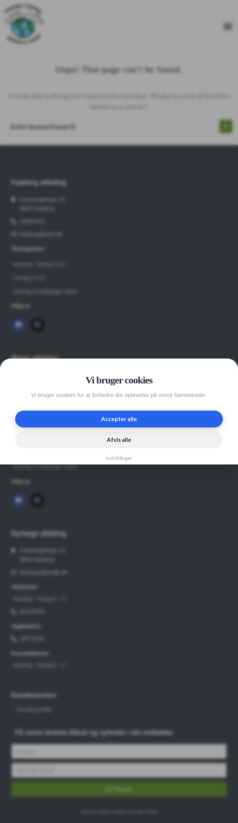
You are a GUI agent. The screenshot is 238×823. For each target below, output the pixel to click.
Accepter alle (119, 418)
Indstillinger (119, 458)
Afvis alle (119, 439)
